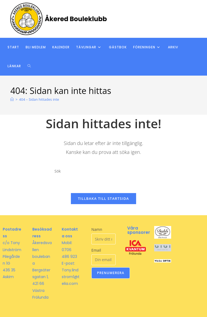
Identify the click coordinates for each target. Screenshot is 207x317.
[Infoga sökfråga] (103, 171)
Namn (96, 229)
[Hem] (12, 99)
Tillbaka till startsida (103, 198)
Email (96, 250)
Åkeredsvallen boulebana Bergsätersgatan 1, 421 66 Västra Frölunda (42, 270)
